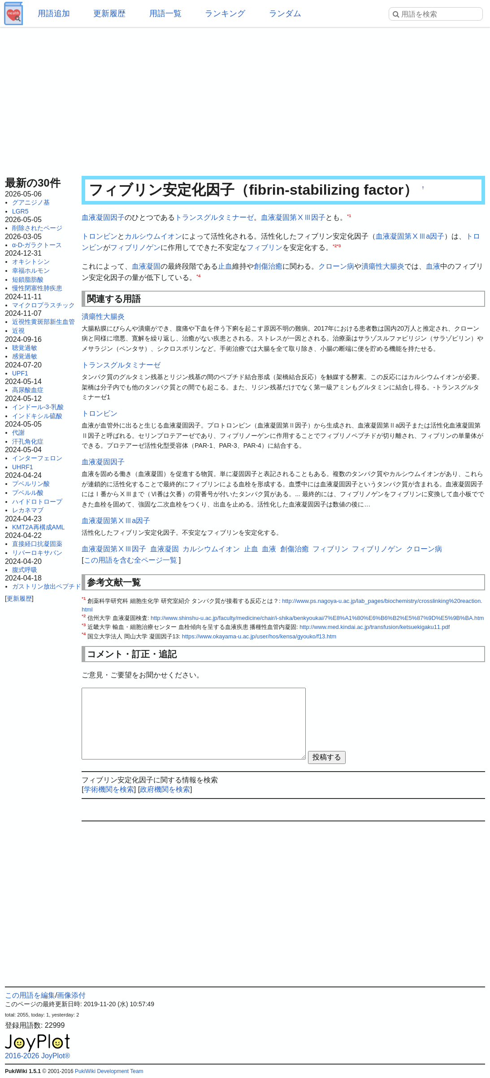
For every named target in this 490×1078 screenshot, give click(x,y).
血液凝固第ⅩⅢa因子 (410, 236)
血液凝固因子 (103, 217)
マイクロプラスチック (43, 305)
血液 (433, 266)
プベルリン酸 (31, 483)
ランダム (285, 13)
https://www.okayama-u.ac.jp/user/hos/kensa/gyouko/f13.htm (259, 636)
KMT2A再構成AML (38, 527)
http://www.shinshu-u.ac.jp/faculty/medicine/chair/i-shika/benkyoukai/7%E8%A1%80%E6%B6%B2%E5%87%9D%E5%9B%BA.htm (317, 618)
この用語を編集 (30, 995)
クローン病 (336, 266)
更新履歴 (109, 13)
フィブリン (264, 247)
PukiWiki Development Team (109, 1071)
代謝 (18, 432)
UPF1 (20, 373)
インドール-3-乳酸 (38, 406)
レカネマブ (27, 510)
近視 (18, 330)
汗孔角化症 (27, 441)
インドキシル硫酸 (37, 415)
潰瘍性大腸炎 (382, 266)
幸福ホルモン (31, 270)
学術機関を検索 (109, 789)
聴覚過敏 (24, 347)
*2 (335, 245)
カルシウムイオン (153, 236)
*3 (339, 245)
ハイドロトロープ (37, 501)
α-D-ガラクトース (37, 245)
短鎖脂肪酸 (27, 279)
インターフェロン (37, 458)
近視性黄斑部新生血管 (43, 321)
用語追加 (54, 13)
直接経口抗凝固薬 (37, 543)
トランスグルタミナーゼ (214, 217)
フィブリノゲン (135, 247)
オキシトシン (31, 261)
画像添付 (71, 995)
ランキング (225, 13)
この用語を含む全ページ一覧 (130, 560)
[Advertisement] (245, 98)
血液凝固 (146, 266)
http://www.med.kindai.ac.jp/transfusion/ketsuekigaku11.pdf (374, 627)
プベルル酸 (27, 492)
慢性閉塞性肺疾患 (37, 288)
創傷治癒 (268, 266)
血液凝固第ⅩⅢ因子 (293, 217)
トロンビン (99, 236)
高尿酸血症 (27, 389)
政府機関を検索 (165, 789)
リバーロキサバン (37, 552)
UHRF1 (22, 467)
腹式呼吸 (24, 569)
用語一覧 (165, 13)
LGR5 (20, 211)
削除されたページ (37, 227)
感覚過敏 (24, 356)
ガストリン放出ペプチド (46, 586)
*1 (349, 215)
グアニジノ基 (31, 202)
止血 (225, 266)
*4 (198, 275)
